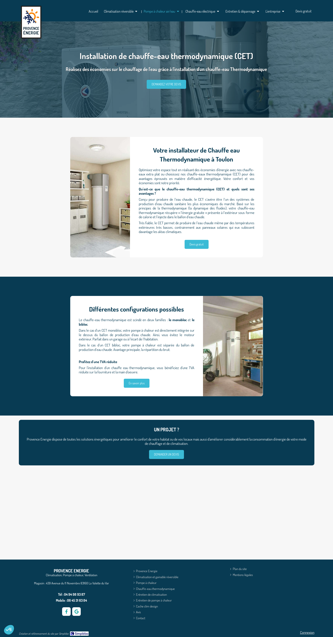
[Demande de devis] (166, 454)
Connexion (307, 632)
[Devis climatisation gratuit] (304, 11)
